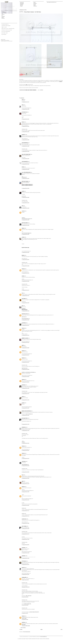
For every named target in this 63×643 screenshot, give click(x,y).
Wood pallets (24, 624)
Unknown (23, 268)
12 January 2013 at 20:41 (25, 450)
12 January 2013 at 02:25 (25, 342)
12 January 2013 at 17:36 (25, 430)
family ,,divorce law (28, 595)
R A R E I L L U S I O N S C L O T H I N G (28, 372)
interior (3, 16)
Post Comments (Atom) (26, 631)
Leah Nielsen (24, 322)
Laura (23, 99)
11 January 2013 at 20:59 (25, 281)
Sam (22, 305)
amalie (23, 396)
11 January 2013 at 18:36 (25, 151)
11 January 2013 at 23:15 (25, 335)
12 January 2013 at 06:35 (25, 376)
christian (23, 237)
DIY (2, 15)
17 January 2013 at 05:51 (25, 544)
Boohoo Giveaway (24, 309)
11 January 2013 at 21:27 (25, 290)
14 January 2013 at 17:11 (25, 510)
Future (21, 629)
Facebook (21, 4)
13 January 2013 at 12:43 (25, 483)
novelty (3, 14)
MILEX (23, 345)
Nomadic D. (23, 134)
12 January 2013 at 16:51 (25, 415)
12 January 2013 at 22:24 (25, 458)
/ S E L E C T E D (3, 39)
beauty (3, 17)
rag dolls (23, 402)
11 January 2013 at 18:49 (25, 188)
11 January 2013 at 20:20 (25, 252)
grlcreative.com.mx (25, 313)
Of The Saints (24, 561)
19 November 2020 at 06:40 (26, 625)
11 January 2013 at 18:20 (25, 109)
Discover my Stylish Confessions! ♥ (27, 184)
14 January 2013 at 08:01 (25, 505)
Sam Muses (23, 308)
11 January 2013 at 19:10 (25, 202)
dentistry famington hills (27, 603)
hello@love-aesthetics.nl (51, 2)
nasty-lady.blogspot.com (25, 464)
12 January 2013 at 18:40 (25, 443)
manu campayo (24, 526)
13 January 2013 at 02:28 (25, 465)
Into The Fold (24, 196)
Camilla (23, 191)
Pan (22, 293)
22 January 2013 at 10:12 (25, 564)
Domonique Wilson (25, 418)
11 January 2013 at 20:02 (25, 234)
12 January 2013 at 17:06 (25, 424)
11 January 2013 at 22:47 (25, 325)
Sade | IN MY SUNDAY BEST (26, 154)
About (35, 2)
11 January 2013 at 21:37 (25, 295)
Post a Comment (23, 627)
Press (35, 5)
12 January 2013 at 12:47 (25, 393)
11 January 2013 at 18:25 (25, 131)
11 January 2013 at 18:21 (25, 119)
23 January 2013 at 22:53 (25, 574)
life (2, 13)
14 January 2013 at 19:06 (25, 523)
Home (41, 629)
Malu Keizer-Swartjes (25, 181)
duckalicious (24, 427)
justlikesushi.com (24, 177)
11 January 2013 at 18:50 (25, 197)
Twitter (21, 5)
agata (22, 481)
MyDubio (23, 255)
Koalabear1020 (24, 577)
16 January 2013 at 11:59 (25, 539)
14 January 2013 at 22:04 (25, 528)
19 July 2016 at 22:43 (25, 619)
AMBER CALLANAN (25, 338)
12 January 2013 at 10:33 (25, 388)
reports (3, 18)
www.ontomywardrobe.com (26, 318)
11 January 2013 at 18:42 (25, 158)
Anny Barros (24, 461)
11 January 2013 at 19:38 (25, 208)
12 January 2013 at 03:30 (25, 347)
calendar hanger (24, 618)
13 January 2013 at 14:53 (25, 491)
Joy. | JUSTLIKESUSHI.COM (26, 172)
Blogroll (35, 3)
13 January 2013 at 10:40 (25, 478)
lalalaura (23, 228)
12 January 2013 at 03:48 (25, 369)
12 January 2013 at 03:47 (25, 362)
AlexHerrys (23, 622)
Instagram (22, 3)
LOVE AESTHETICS (25, 142)
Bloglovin (22, 2)
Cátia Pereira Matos (25, 222)
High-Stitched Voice (24, 368)
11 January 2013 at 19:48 (25, 225)
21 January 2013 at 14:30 (25, 552)
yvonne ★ (23, 567)
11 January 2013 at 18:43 (25, 169)
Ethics (35, 4)
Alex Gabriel (24, 298)
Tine (22, 205)
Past (61, 629)
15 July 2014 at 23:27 (25, 613)
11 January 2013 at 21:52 (25, 302)
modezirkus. (24, 547)
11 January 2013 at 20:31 (25, 259)
